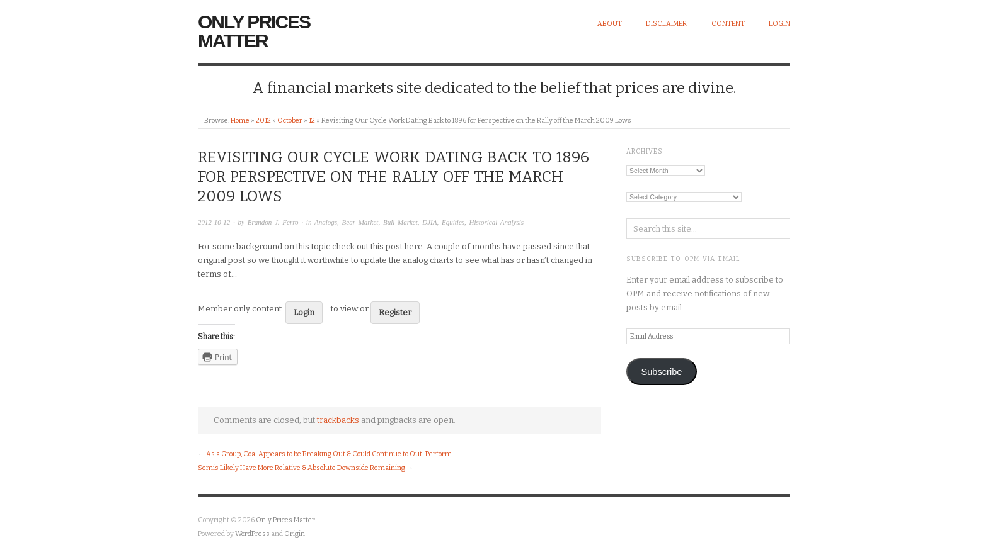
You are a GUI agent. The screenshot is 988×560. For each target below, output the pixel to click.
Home (240, 120)
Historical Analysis (496, 222)
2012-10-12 (214, 222)
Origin (294, 534)
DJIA (429, 222)
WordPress (252, 534)
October (289, 120)
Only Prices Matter (254, 31)
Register (395, 312)
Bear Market (360, 222)
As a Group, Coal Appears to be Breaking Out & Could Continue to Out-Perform (329, 454)
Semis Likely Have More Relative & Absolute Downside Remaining (301, 468)
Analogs (325, 222)
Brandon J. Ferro (273, 222)
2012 (263, 120)
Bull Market (400, 222)
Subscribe (661, 372)
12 (312, 120)
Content (728, 24)
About (609, 24)
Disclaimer (666, 24)
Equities (453, 222)
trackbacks (338, 420)
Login (779, 24)
